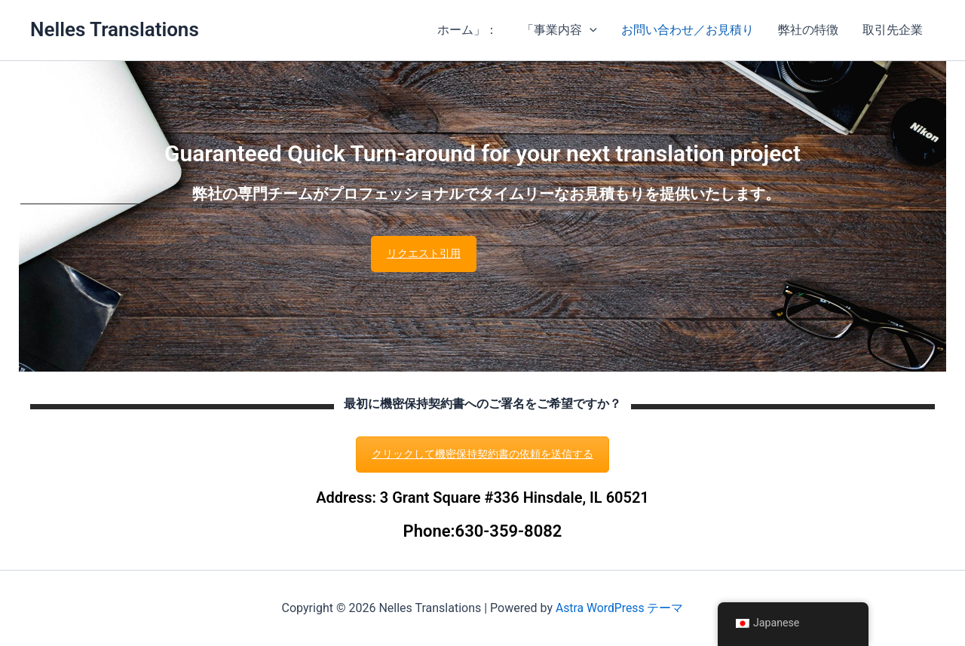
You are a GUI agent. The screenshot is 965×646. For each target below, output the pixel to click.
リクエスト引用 (424, 253)
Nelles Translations (114, 29)
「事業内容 (559, 30)
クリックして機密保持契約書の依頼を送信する (482, 454)
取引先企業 (892, 30)
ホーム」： (467, 30)
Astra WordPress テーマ (619, 608)
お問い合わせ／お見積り (687, 30)
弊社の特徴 (808, 30)
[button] (589, 30)
